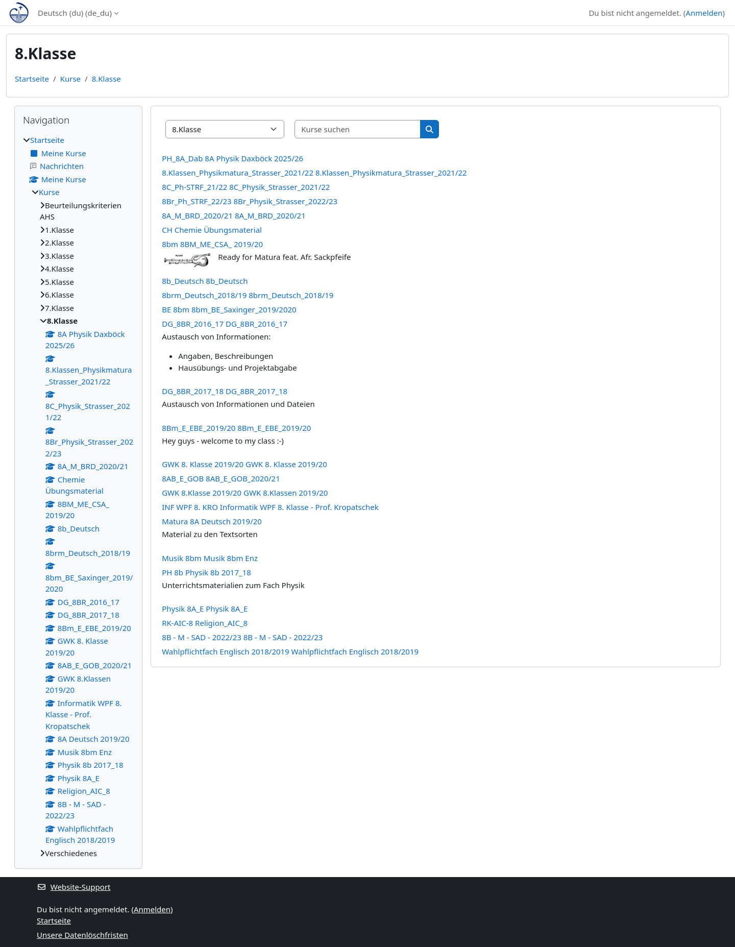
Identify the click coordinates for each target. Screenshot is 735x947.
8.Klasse (106, 79)
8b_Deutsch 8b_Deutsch (205, 281)
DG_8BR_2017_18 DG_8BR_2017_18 (224, 391)
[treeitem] (78, 496)
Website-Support (74, 887)
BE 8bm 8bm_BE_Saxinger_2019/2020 (229, 309)
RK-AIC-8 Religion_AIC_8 (205, 623)
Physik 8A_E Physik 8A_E (205, 608)
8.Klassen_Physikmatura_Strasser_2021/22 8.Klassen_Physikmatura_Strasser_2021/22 (314, 172)
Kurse (70, 79)
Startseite (32, 79)
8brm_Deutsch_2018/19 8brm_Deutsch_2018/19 (247, 295)
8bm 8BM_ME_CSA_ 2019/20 (212, 244)
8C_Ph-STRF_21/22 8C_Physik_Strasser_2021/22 (246, 187)
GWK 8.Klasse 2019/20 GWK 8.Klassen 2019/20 (245, 493)
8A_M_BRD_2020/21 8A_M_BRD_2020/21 (234, 215)
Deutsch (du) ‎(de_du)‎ (75, 13)
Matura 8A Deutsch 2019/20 (212, 521)
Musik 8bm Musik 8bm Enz (210, 558)
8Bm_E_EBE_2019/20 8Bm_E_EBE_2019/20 (236, 428)
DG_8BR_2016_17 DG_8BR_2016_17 (224, 324)
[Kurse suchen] (358, 129)
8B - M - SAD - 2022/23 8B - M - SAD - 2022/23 (242, 637)
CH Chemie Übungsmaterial (212, 230)
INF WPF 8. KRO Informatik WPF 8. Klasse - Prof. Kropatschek (270, 507)
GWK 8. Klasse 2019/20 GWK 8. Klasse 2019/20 (244, 464)
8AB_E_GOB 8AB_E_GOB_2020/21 (221, 478)
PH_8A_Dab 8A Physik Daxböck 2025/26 (232, 158)
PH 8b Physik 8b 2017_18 (206, 572)
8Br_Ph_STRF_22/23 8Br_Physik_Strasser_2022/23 (249, 201)
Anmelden (703, 13)
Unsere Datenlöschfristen (82, 935)
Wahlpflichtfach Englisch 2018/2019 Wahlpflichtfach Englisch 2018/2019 (290, 651)
